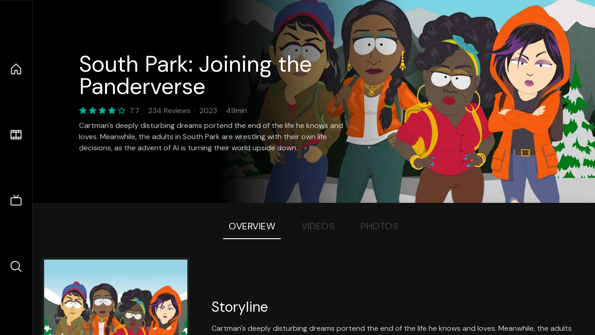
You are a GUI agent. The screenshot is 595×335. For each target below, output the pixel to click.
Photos (379, 226)
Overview (252, 226)
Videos (318, 226)
